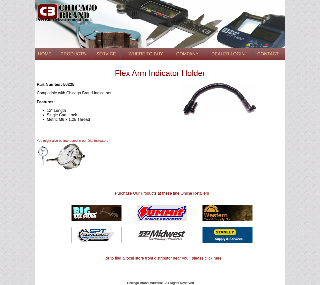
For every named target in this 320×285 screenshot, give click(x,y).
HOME (45, 53)
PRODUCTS (73, 53)
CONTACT (268, 53)
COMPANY (187, 53)
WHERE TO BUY (145, 53)
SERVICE (106, 53)
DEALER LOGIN (228, 53)
